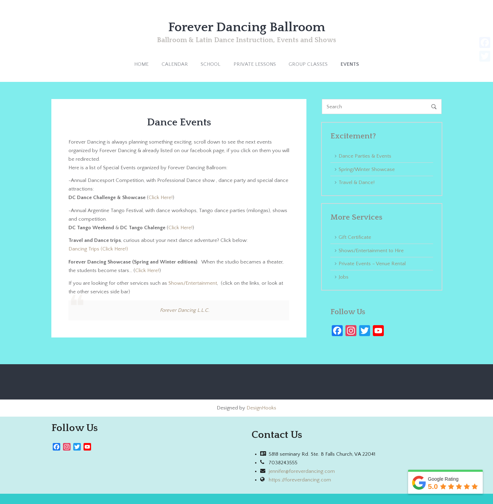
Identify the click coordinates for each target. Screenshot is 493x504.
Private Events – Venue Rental (372, 264)
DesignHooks (261, 408)
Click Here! (161, 197)
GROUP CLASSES (308, 64)
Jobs (344, 277)
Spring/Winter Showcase (367, 169)
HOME (141, 64)
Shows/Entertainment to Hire (371, 251)
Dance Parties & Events (365, 156)
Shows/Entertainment (192, 283)
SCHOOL (210, 64)
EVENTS (350, 64)
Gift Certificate (355, 237)
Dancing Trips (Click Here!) (98, 249)
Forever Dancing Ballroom (246, 27)
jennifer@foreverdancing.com (302, 471)
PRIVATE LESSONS (254, 64)
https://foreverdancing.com (300, 480)
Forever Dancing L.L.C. (185, 310)
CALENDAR (175, 64)
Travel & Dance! (357, 182)
